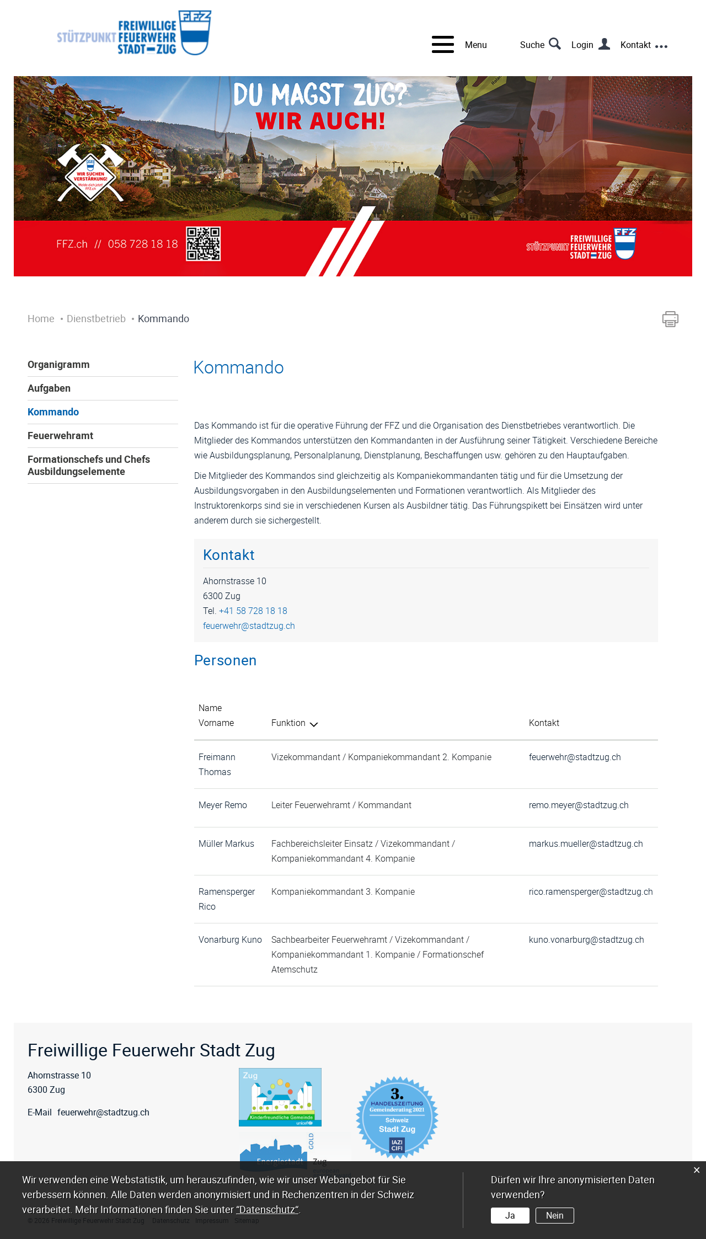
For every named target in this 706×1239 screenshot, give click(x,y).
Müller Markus (226, 843)
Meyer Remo (223, 805)
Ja (510, 1215)
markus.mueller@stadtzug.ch (586, 843)
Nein (555, 1215)
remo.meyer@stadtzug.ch (579, 805)
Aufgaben (49, 388)
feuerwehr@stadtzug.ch (249, 626)
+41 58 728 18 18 (253, 611)
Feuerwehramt (60, 435)
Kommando (53, 411)
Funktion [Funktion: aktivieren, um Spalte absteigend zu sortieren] (288, 723)
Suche (532, 45)
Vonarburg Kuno (230, 939)
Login (582, 45)
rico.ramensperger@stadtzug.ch (591, 891)
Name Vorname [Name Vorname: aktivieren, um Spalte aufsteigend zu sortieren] (216, 715)
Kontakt (636, 45)
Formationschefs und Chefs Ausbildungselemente (89, 465)
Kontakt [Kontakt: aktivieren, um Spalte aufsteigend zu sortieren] (544, 723)
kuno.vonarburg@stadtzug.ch (586, 939)
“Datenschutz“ (267, 1209)
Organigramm (59, 364)
